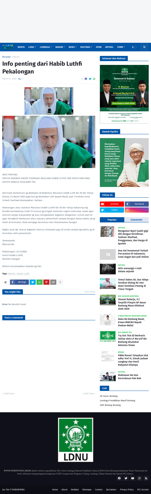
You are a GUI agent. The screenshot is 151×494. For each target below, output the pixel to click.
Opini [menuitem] (99, 47)
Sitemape (86, 489)
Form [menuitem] (120, 47)
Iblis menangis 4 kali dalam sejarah (130, 270)
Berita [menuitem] (21, 47)
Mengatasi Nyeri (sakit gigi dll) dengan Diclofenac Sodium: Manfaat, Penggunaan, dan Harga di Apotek (133, 237)
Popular (112, 219)
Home (55, 489)
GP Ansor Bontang (109, 396)
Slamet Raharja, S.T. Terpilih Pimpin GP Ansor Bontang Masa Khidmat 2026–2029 (132, 304)
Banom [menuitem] (59, 47)
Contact (98, 489)
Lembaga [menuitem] (45, 47)
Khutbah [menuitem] (85, 47)
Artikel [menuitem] (109, 47)
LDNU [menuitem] (31, 47)
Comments (136, 219)
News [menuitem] (72, 47)
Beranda (6, 57)
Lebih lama (88, 393)
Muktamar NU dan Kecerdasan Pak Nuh (129, 377)
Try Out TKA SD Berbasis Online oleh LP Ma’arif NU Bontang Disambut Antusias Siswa (132, 340)
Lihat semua (89, 292)
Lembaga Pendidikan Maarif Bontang (117, 400)
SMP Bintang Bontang (110, 405)
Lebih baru (9, 393)
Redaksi (75, 489)
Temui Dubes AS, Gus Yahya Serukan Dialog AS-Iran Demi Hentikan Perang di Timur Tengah (133, 284)
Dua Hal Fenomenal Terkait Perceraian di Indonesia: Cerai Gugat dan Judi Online (133, 253)
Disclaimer (111, 489)
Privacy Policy (127, 489)
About (64, 489)
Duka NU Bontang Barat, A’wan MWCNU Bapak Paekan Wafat (131, 322)
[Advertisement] (75, 21)
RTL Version (143, 489)
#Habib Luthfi (22, 274)
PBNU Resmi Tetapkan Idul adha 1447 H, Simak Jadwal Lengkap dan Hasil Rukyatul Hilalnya (133, 360)
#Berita (15, 57)
